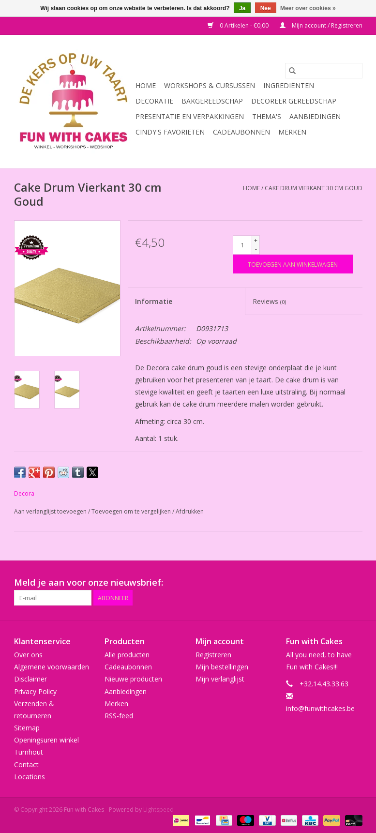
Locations (29, 776)
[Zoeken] (323, 70)
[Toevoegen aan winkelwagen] (293, 264)
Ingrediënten (288, 85)
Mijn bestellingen (222, 666)
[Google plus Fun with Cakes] (285, 583)
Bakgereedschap (212, 101)
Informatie (153, 301)
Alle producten (127, 654)
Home (145, 85)
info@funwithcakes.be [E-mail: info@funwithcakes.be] (320, 708)
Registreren (213, 654)
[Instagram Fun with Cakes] (354, 583)
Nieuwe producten (133, 678)
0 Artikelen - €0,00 (239, 25)
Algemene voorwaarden (51, 666)
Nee (265, 8)
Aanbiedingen (315, 116)
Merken (292, 131)
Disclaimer (30, 678)
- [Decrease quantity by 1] (256, 249)
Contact (26, 764)
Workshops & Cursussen (209, 85)
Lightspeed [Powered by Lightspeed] (158, 809)
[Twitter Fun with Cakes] (267, 583)
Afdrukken (190, 511)
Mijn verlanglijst (220, 678)
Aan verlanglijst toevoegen (51, 511)
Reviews (269, 301)
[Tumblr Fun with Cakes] (337, 583)
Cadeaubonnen (241, 131)
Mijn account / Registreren (321, 25)
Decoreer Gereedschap (293, 101)
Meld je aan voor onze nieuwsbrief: (88, 582)
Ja (242, 8)
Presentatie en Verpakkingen (189, 116)
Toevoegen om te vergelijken (131, 511)
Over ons (28, 654)
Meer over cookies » (308, 8)
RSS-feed (119, 715)
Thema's (266, 116)
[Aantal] (242, 245)
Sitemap (27, 727)
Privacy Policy (35, 691)
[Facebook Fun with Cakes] (250, 583)
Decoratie (154, 101)
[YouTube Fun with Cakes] (320, 583)
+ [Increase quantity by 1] (255, 240)
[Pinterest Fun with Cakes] (302, 583)
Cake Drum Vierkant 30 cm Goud (313, 188)
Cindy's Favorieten (170, 131)
